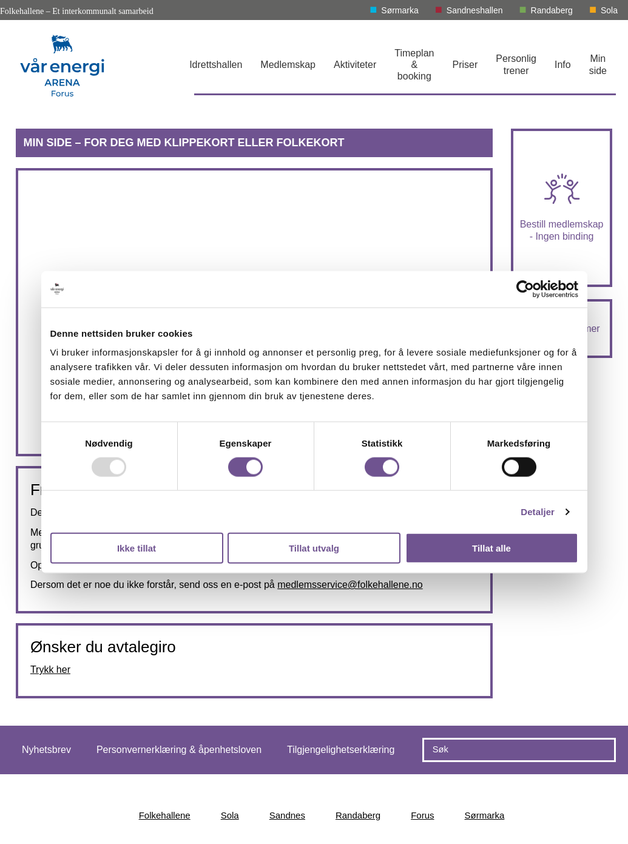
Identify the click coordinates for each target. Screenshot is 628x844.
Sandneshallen (475, 10)
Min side (598, 64)
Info (563, 64)
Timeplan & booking (414, 64)
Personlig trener (516, 64)
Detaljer (538, 511)
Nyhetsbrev (46, 749)
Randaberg (552, 10)
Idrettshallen (215, 64)
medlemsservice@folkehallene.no (349, 584)
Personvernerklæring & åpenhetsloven (179, 749)
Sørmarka (399, 10)
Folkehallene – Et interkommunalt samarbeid (77, 11)
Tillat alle (491, 548)
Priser (465, 64)
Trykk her (50, 669)
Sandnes (287, 815)
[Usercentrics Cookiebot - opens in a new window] (525, 289)
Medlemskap (288, 64)
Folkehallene (165, 815)
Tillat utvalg (314, 548)
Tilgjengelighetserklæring (340, 749)
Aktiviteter (355, 64)
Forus (422, 815)
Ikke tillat (136, 548)
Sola (609, 10)
